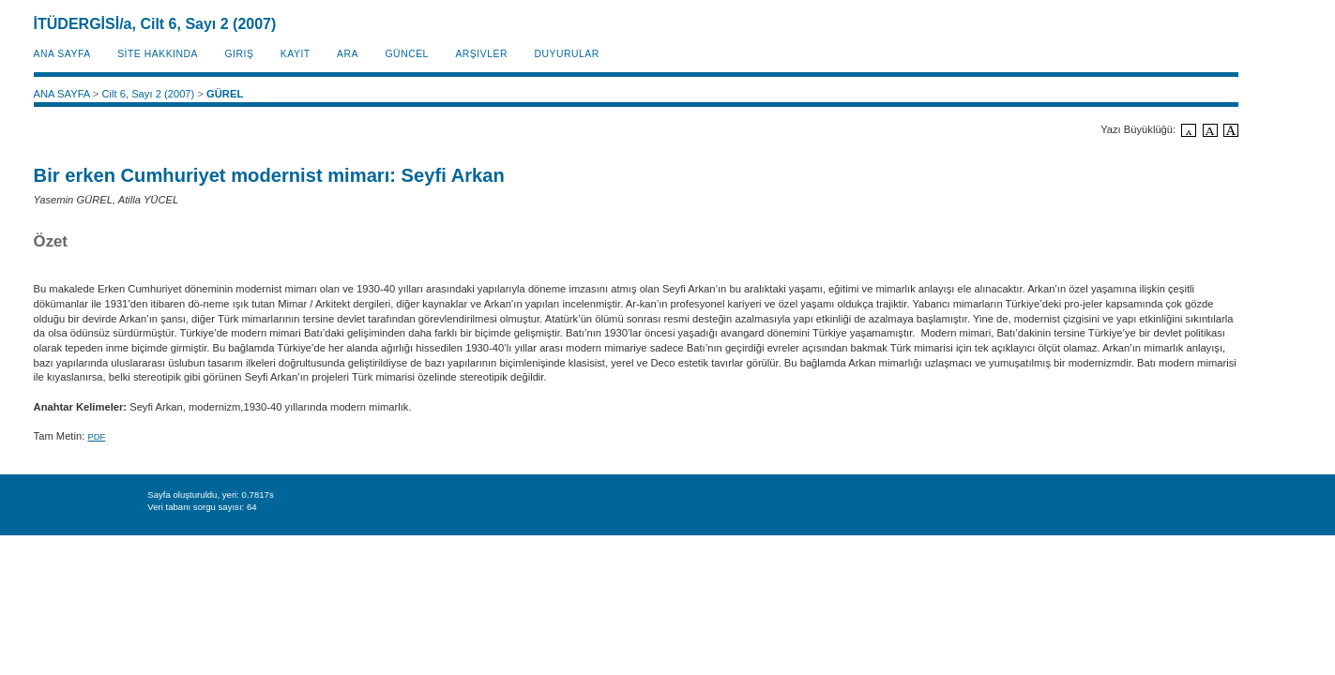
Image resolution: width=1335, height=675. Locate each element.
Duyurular (566, 54)
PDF (96, 436)
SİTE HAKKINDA (157, 54)
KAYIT (296, 54)
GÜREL (224, 93)
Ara (347, 54)
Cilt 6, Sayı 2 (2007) (147, 93)
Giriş (238, 54)
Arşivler (481, 54)
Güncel (407, 54)
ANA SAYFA (62, 54)
